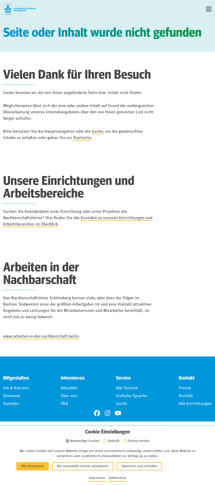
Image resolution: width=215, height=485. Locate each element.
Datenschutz (57, 461)
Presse (185, 388)
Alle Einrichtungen (195, 404)
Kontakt (186, 396)
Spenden (11, 404)
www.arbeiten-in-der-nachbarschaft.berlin (41, 336)
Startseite (82, 138)
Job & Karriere (16, 388)
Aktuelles (69, 388)
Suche (97, 132)
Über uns (69, 396)
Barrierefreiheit (91, 461)
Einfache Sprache (131, 396)
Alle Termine (127, 388)
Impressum (26, 461)
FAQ (64, 404)
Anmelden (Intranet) (179, 461)
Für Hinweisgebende (133, 461)
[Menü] (209, 9)
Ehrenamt (11, 396)
